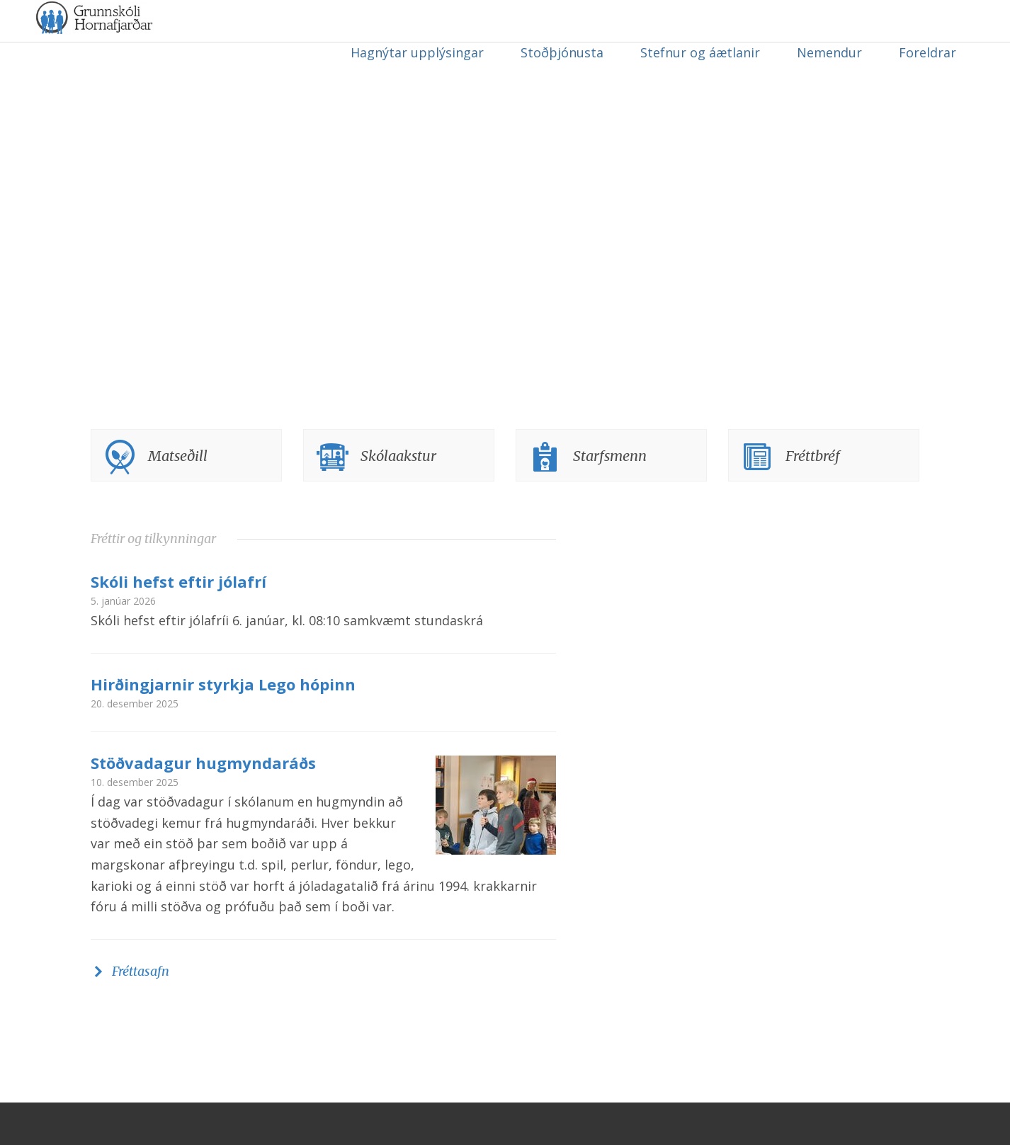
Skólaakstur (398, 498)
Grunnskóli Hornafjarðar (173, 49)
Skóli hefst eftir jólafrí (178, 623)
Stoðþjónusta (562, 52)
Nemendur (829, 52)
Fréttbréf (812, 498)
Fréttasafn (140, 1014)
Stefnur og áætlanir (700, 52)
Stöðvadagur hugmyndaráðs (203, 805)
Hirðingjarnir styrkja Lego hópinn (223, 726)
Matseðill (178, 498)
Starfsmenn (610, 498)
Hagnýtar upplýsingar (417, 52)
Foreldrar (927, 52)
